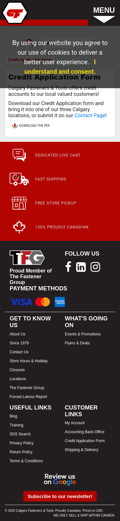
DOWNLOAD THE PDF (30, 126)
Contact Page (90, 115)
